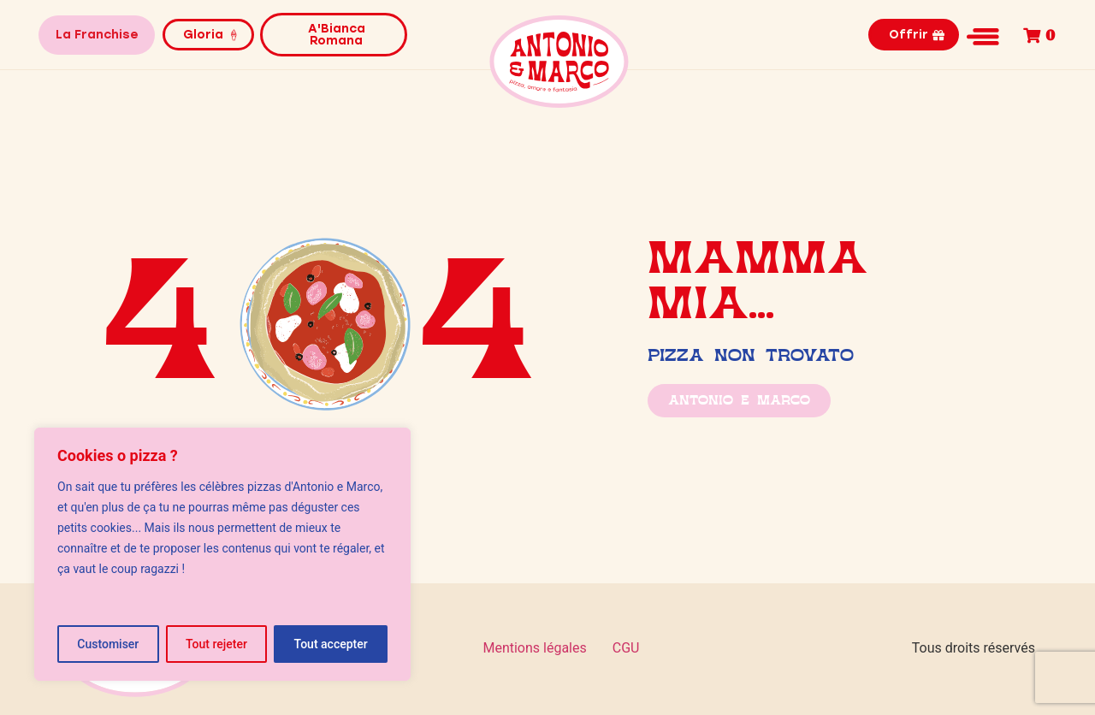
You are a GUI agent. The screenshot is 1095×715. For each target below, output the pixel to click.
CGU (626, 648)
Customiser (108, 644)
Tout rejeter (216, 644)
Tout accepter (331, 644)
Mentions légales (534, 648)
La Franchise (97, 34)
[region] (222, 554)
